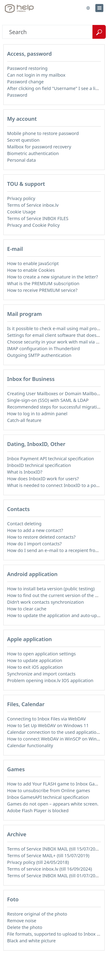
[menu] (99, 8)
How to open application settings (41, 654)
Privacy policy (21, 198)
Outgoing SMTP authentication (39, 355)
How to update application (34, 660)
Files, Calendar (25, 704)
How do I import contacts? (34, 544)
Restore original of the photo (37, 914)
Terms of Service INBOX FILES (37, 218)
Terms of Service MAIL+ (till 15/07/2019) (48, 856)
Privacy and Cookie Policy (33, 225)
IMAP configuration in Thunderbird (43, 349)
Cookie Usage (21, 212)
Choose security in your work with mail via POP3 (57, 342)
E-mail (15, 248)
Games (16, 769)
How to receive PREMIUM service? (42, 290)
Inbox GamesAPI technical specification (48, 797)
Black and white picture (31, 941)
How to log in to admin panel (37, 414)
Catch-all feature (24, 420)
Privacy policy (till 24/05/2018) (38, 862)
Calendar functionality (30, 745)
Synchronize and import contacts (41, 674)
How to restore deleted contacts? (41, 537)
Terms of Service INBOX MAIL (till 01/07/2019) (54, 876)
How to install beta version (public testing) (51, 589)
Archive (16, 834)
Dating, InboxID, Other (36, 444)
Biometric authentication (33, 153)
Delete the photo (24, 927)
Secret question (23, 140)
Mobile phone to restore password (43, 133)
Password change (25, 82)
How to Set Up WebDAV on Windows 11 (48, 725)
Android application (32, 574)
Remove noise (21, 921)
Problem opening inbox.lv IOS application (50, 680)
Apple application (29, 639)
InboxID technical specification (39, 465)
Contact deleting (24, 524)
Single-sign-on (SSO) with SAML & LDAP (48, 400)
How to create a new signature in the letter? (52, 277)
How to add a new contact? (35, 530)
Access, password (29, 53)
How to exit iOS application (35, 667)
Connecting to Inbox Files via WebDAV (46, 719)
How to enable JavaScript (33, 263)
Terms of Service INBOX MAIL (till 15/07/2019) (54, 849)
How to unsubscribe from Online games (48, 790)
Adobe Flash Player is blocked (38, 811)
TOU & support (26, 183)
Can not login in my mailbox (36, 75)
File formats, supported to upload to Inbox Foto (56, 934)
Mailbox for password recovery (39, 147)
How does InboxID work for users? (43, 479)
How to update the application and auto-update (56, 615)
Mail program (24, 313)
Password (17, 95)
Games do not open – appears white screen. (52, 804)
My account (22, 118)
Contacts (18, 509)
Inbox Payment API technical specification (50, 459)
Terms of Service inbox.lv (33, 205)
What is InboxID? (24, 472)
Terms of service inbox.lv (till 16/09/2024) (49, 869)
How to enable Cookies (31, 270)
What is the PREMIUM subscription (43, 283)
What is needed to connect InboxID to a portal (55, 485)
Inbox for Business (31, 378)
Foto (13, 899)
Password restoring (27, 68)
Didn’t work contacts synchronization (45, 602)
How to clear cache (26, 609)
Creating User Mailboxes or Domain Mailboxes (55, 394)
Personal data (21, 160)
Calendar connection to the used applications (54, 732)
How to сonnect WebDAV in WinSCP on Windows (57, 739)
